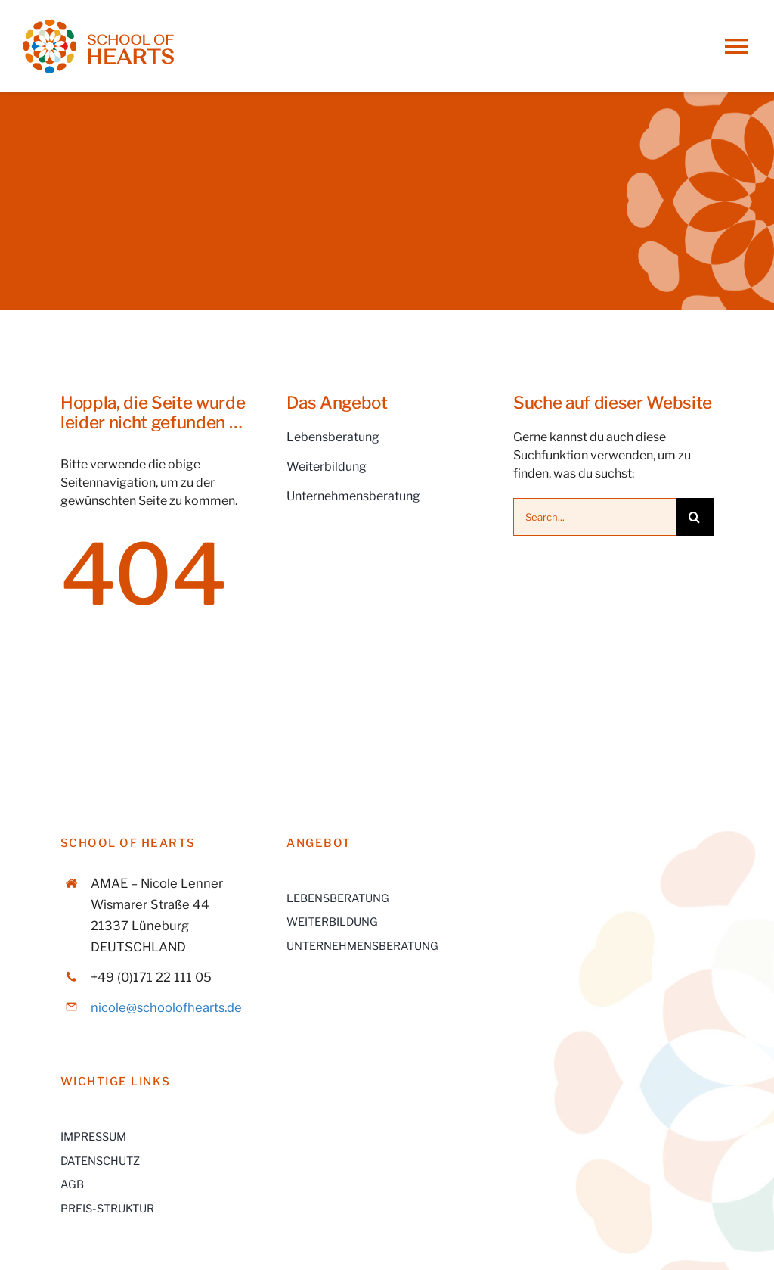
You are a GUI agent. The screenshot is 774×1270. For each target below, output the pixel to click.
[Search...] (594, 517)
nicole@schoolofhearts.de (166, 1007)
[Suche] (695, 517)
